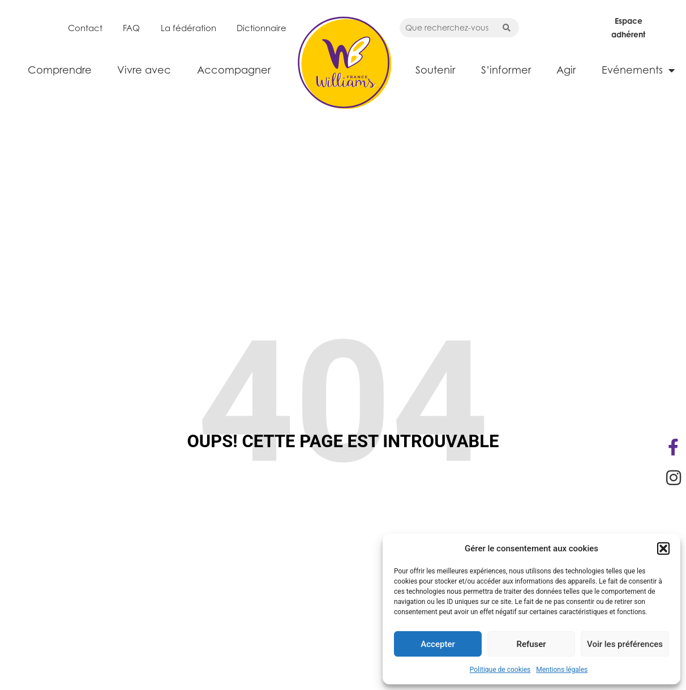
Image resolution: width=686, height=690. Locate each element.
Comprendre (60, 70)
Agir (566, 70)
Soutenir (435, 70)
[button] (663, 548)
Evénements (638, 70)
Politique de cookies (500, 670)
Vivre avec (144, 70)
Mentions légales (562, 670)
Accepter (438, 644)
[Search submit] (506, 27)
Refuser (531, 644)
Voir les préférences (625, 644)
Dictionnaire (261, 28)
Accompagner (234, 70)
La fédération (188, 28)
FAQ (131, 28)
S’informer (506, 70)
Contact (85, 28)
